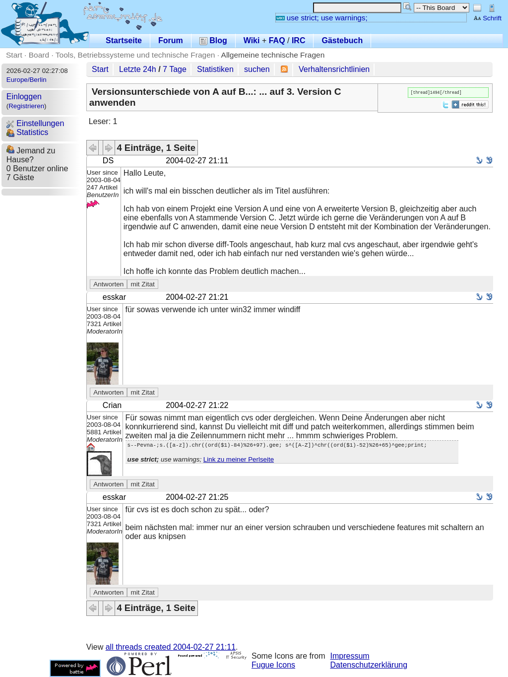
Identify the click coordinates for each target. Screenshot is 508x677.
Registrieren (26, 106)
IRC (299, 40)
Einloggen (24, 96)
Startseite (124, 40)
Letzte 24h (137, 69)
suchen (257, 69)
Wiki (252, 40)
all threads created (171, 647)
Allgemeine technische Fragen (273, 55)
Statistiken (215, 69)
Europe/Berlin (26, 79)
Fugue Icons (273, 665)
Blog (213, 40)
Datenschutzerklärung (369, 665)
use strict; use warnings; (322, 17)
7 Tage (175, 69)
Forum (170, 40)
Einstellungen (35, 123)
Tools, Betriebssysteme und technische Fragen (135, 55)
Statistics (27, 132)
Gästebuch (342, 40)
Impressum (350, 656)
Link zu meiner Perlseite (238, 461)
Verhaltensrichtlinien (334, 69)
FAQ (277, 40)
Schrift (487, 18)
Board (39, 55)
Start (14, 55)
